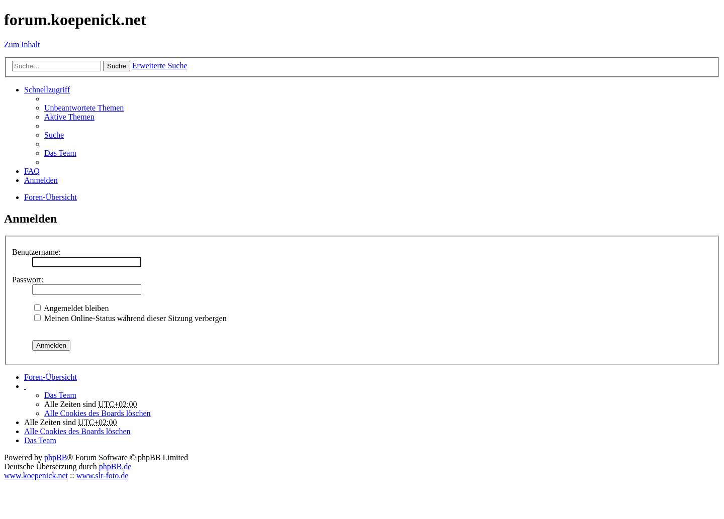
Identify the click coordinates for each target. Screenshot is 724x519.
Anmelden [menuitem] (41, 180)
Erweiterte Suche (160, 65)
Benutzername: (36, 252)
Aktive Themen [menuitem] (69, 117)
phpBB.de (115, 466)
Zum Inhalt (22, 44)
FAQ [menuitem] (32, 171)
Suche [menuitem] (54, 135)
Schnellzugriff (47, 89)
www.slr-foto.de (102, 475)
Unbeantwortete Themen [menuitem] (84, 107)
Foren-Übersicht (50, 377)
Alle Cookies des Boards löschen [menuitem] (97, 413)
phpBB (55, 457)
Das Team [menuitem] (60, 153)
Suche (116, 66)
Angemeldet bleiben (71, 308)
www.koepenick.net (36, 475)
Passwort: (27, 279)
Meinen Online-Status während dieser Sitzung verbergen (130, 318)
